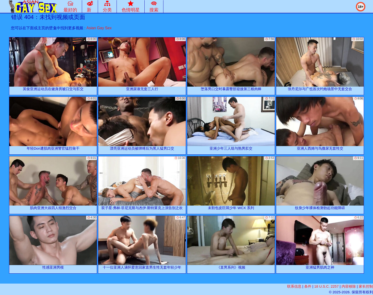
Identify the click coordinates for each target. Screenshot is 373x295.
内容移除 (349, 286)
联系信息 (294, 286)
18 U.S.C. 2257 (326, 286)
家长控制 (366, 286)
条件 (307, 286)
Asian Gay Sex (99, 28)
